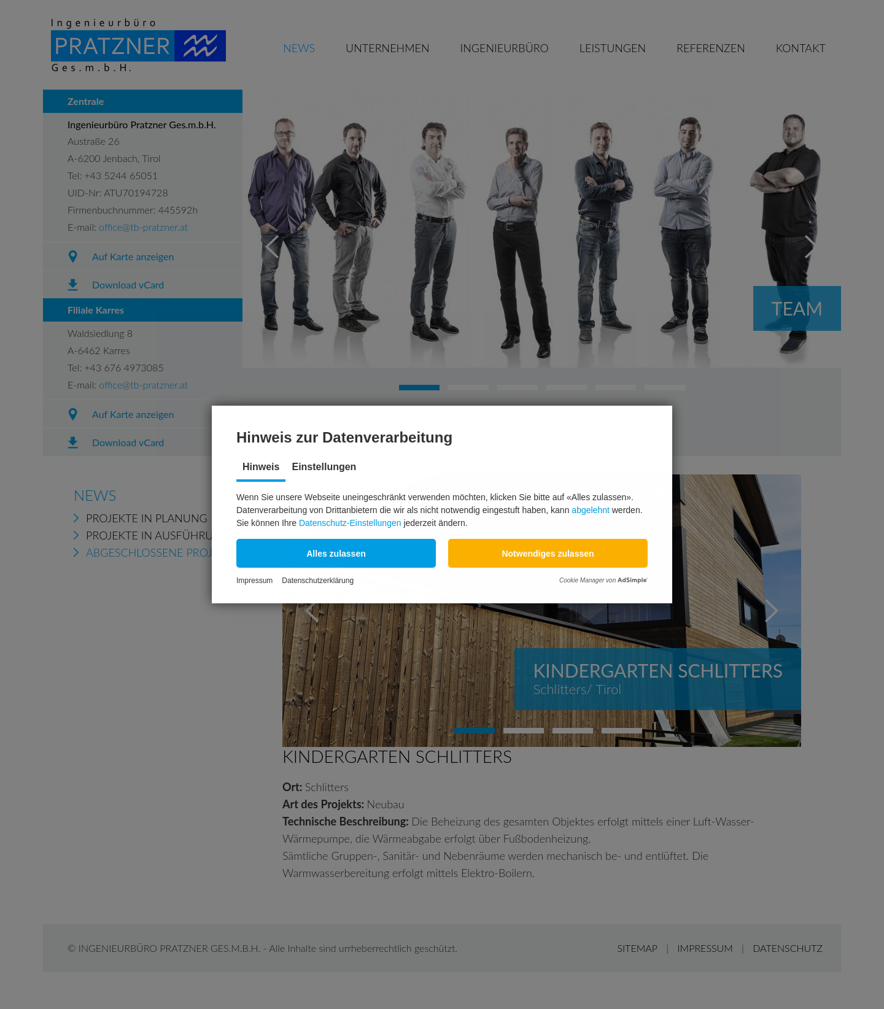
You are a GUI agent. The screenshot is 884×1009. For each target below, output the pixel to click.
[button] (336, 553)
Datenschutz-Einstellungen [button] (350, 523)
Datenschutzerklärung (318, 580)
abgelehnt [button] (591, 510)
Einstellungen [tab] (324, 467)
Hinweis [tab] (260, 467)
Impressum (254, 580)
